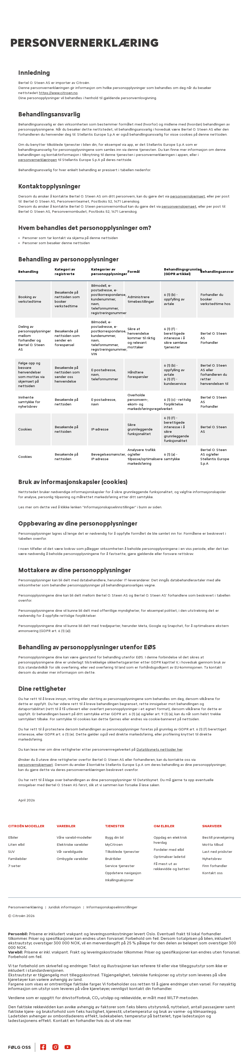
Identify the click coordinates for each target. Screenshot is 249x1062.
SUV (11, 852)
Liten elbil (16, 844)
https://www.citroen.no (58, 93)
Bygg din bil (114, 837)
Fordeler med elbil (169, 850)
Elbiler (13, 837)
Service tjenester (120, 866)
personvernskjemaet (187, 196)
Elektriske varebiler (72, 844)
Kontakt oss (212, 873)
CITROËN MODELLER (26, 826)
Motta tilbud (212, 844)
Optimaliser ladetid (169, 857)
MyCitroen (114, 844)
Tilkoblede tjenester (122, 852)
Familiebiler (17, 859)
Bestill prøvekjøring (218, 837)
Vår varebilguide (70, 852)
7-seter (14, 866)
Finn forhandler (214, 866)
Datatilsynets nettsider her (159, 749)
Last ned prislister (217, 852)
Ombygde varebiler (72, 859)
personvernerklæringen (37, 160)
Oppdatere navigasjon (123, 873)
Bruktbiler (113, 859)
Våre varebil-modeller (74, 837)
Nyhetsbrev (212, 859)
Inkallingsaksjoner (119, 880)
